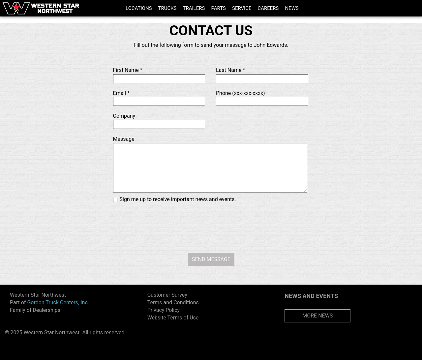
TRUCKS (167, 8)
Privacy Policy (163, 310)
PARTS (218, 8)
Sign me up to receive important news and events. (178, 199)
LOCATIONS (139, 8)
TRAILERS (194, 8)
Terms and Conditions (173, 302)
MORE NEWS (317, 316)
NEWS (291, 8)
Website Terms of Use (173, 318)
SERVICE (241, 8)
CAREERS (268, 8)
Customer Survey (167, 295)
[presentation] (211, 227)
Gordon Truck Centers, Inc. (58, 302)
